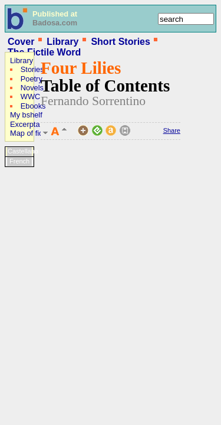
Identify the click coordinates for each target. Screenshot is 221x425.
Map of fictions (34, 133)
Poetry (31, 78)
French (19, 161)
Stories (32, 69)
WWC (30, 96)
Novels (32, 87)
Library (62, 42)
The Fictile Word (44, 52)
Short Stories (120, 42)
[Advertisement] (40, 247)
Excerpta (25, 124)
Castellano (20, 151)
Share (171, 130)
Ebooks (33, 106)
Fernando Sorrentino (93, 101)
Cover (21, 42)
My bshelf (26, 114)
